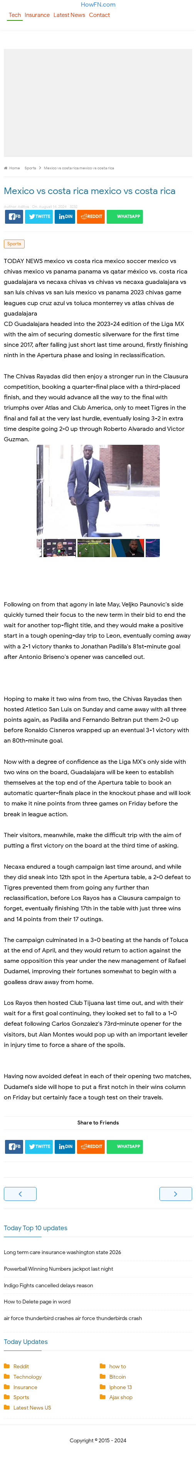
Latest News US (32, 1408)
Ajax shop (120, 1397)
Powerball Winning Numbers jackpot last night (58, 1269)
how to (117, 1366)
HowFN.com (98, 4)
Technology (27, 1377)
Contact (99, 15)
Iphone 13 (120, 1387)
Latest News (69, 15)
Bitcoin (117, 1377)
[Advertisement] (98, 103)
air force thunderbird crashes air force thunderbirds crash (73, 1318)
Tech (15, 15)
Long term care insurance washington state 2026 (62, 1252)
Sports (14, 243)
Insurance (37, 15)
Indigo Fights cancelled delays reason (48, 1285)
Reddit (21, 1366)
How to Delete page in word (37, 1301)
